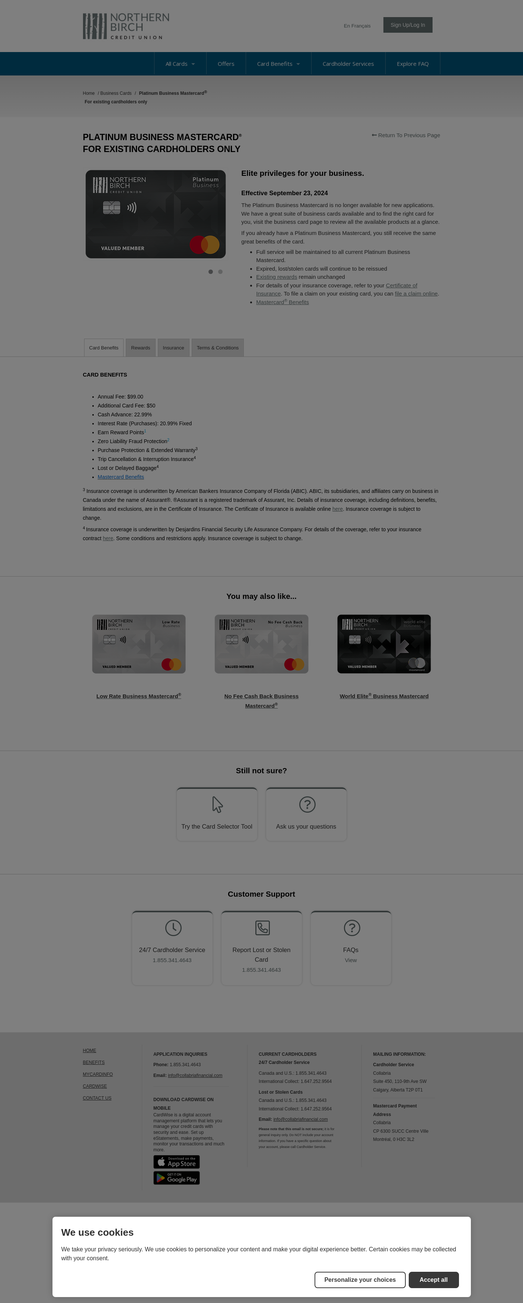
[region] (261, 1257)
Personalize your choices (360, 1280)
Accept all (434, 1280)
